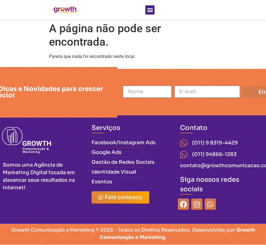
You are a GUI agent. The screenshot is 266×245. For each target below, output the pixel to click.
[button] (150, 10)
